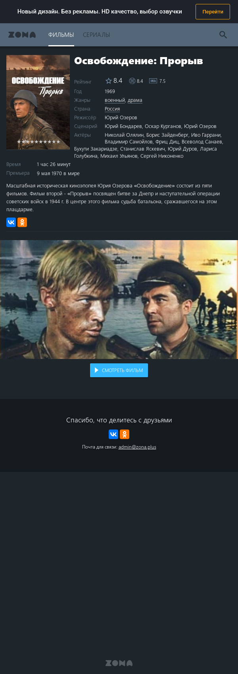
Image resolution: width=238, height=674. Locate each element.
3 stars (27, 141)
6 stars (40, 141)
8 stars (49, 141)
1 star (19, 141)
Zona (22, 34)
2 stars (23, 141)
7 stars (45, 141)
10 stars (58, 141)
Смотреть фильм (122, 370)
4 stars (32, 141)
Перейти (212, 12)
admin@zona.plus (137, 446)
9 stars (54, 141)
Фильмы (61, 34)
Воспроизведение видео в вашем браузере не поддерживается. (119, 299)
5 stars (36, 141)
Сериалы (96, 34)
